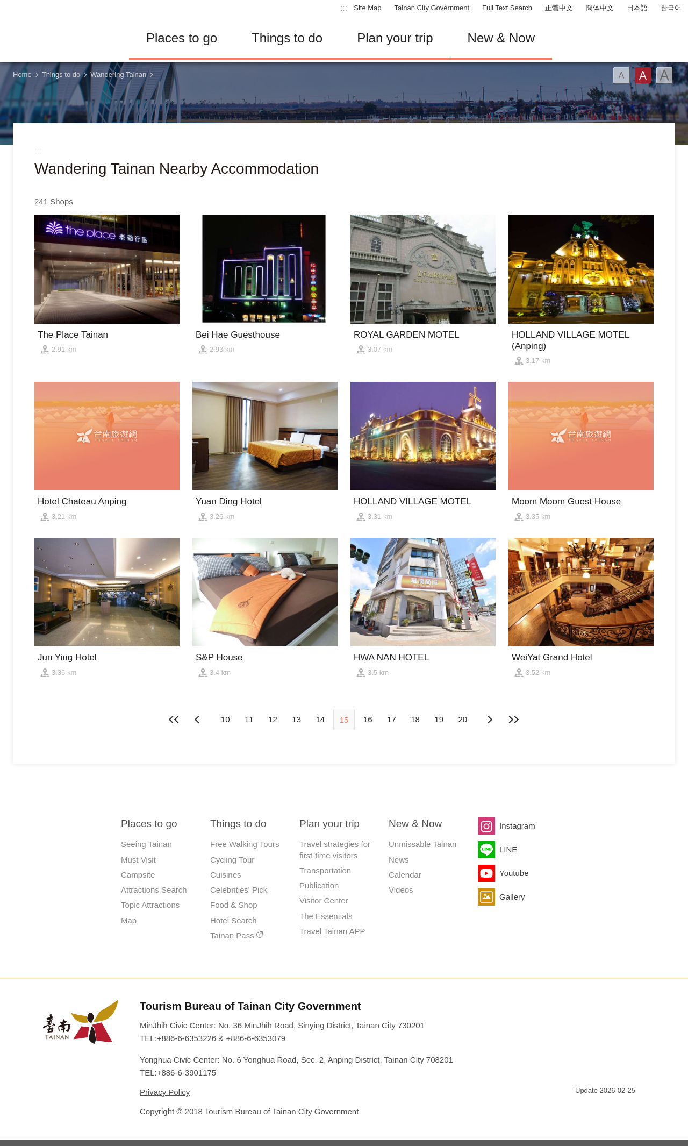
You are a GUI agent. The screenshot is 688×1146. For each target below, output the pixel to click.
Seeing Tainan (146, 844)
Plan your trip (395, 38)
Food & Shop (233, 904)
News (399, 859)
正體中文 (559, 8)
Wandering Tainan (118, 74)
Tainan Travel (59, 38)
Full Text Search (507, 8)
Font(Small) (621, 75)
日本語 (637, 8)
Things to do (287, 38)
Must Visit (138, 859)
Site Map (367, 8)
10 (225, 719)
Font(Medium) (643, 75)
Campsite (138, 874)
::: (343, 7)
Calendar (405, 874)
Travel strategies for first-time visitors (334, 849)
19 (438, 719)
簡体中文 (600, 8)
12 (272, 719)
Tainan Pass (232, 935)
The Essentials (325, 916)
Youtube (514, 873)
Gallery (512, 896)
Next (198, 719)
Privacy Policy (165, 1092)
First (174, 719)
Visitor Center (323, 900)
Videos (401, 889)
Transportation (325, 870)
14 (320, 719)
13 (296, 719)
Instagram (517, 825)
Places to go (181, 38)
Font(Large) (664, 75)
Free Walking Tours (244, 844)
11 (249, 719)
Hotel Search (233, 920)
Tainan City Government (432, 8)
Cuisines (225, 874)
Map (129, 920)
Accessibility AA (621, 1109)
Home (22, 74)
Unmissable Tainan (422, 844)
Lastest (513, 719)
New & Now (501, 38)
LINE (508, 849)
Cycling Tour (232, 859)
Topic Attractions (150, 904)
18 (415, 719)
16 (367, 719)
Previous (489, 719)
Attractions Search (154, 889)
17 (391, 719)
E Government (583, 1109)
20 (463, 719)
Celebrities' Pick (238, 889)
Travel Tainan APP (332, 931)
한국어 (671, 8)
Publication (319, 885)
